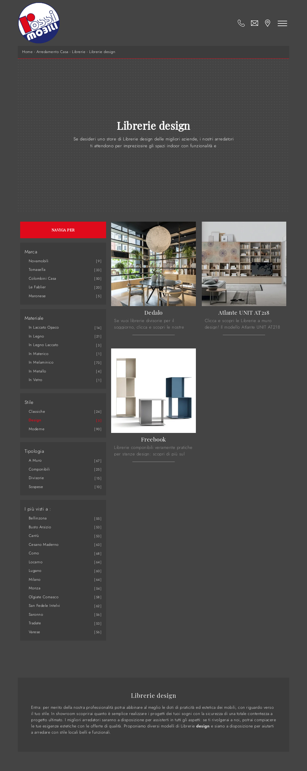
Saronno (36, 614)
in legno (36, 336)
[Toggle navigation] (282, 23)
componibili (39, 469)
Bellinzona (38, 518)
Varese (34, 632)
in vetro (35, 380)
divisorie (36, 478)
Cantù (34, 535)
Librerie (78, 52)
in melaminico (41, 362)
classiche (37, 411)
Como (34, 553)
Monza (35, 588)
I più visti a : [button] (38, 509)
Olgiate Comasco (44, 597)
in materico (39, 353)
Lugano (35, 570)
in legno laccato (43, 345)
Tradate (35, 623)
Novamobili (39, 261)
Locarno (36, 562)
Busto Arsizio (40, 527)
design (35, 420)
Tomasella (37, 269)
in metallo (37, 371)
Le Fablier (37, 287)
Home (27, 52)
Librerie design (102, 52)
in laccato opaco (44, 327)
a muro (35, 460)
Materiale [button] (34, 318)
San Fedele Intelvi (44, 605)
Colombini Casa (42, 278)
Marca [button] (31, 252)
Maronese (37, 296)
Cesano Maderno (44, 544)
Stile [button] (29, 402)
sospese (36, 487)
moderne (37, 429)
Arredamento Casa (52, 52)
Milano (35, 579)
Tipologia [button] (34, 451)
